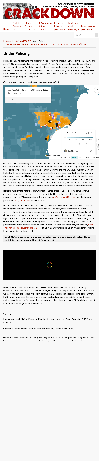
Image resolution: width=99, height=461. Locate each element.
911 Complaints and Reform (16, 44)
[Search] (85, 35)
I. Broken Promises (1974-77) (29, 26)
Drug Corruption (39, 44)
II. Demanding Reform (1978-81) (45, 26)
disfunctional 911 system (64, 197)
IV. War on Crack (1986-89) (73, 26)
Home (6, 29)
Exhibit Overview (17, 25)
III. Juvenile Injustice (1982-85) (59, 26)
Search (96, 35)
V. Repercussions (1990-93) (88, 26)
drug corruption (22, 200)
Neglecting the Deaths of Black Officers (67, 44)
